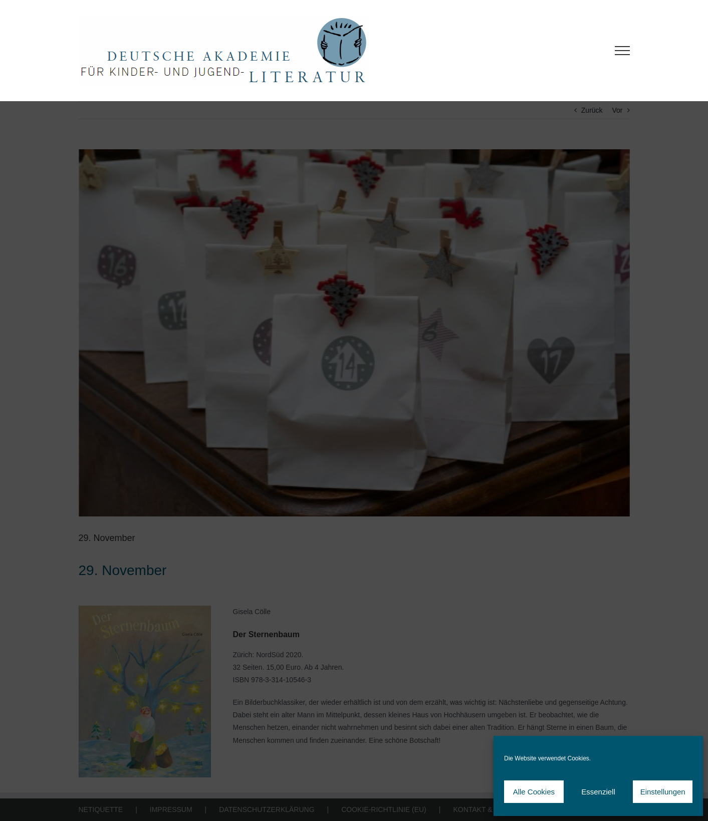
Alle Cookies (534, 791)
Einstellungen (662, 791)
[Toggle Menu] (622, 50)
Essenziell (598, 791)
